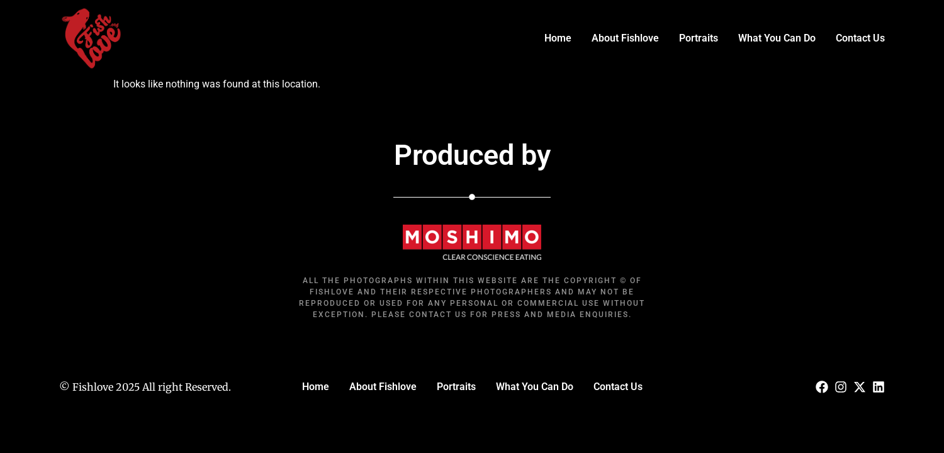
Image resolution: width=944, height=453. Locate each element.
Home (557, 38)
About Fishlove (625, 38)
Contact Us (860, 38)
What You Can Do (777, 38)
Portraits (698, 38)
